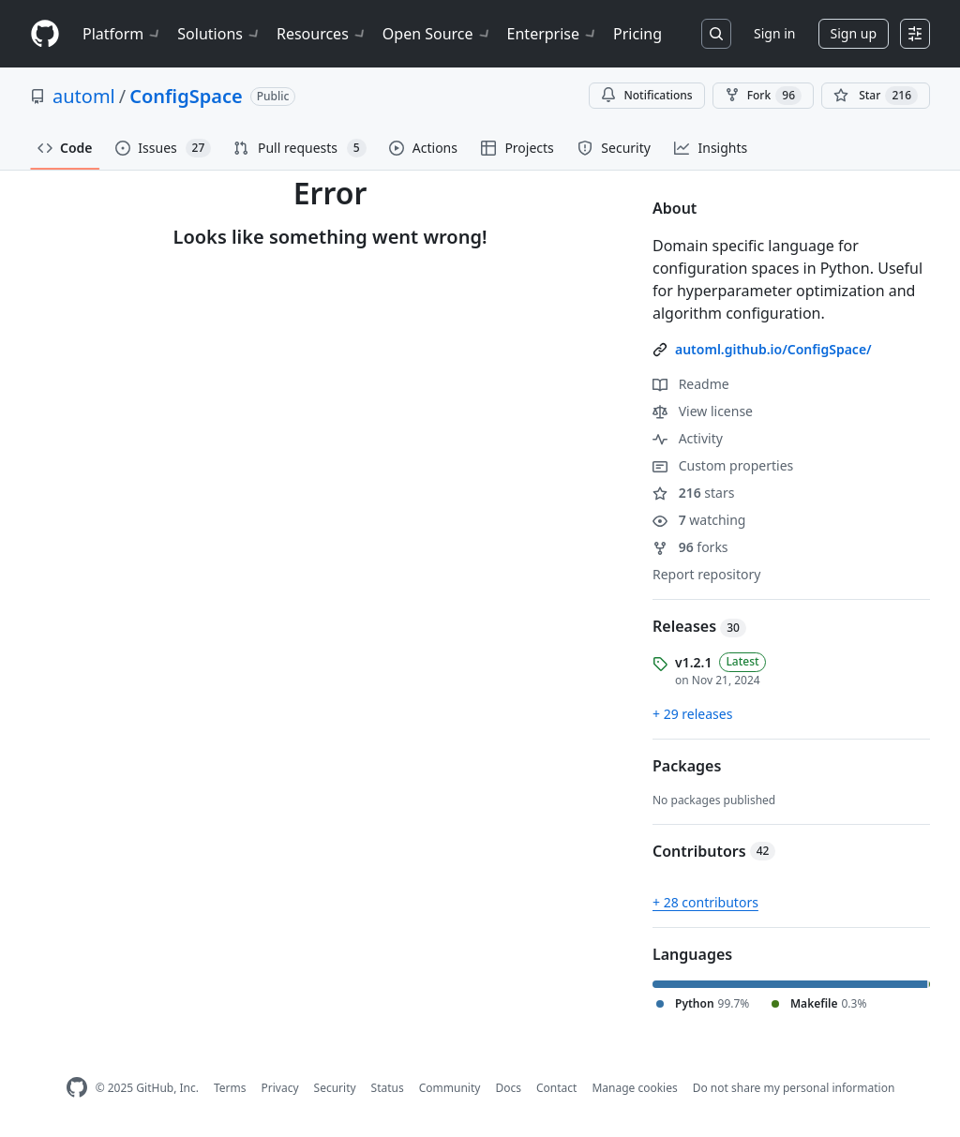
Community (450, 1088)
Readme (690, 384)
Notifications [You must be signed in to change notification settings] (646, 95)
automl (83, 96)
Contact (556, 1088)
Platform (122, 33)
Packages (686, 766)
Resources (322, 33)
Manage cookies (634, 1088)
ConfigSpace (185, 96)
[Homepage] (45, 34)
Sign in (774, 33)
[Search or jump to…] (716, 34)
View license (702, 411)
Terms (230, 1088)
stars (693, 492)
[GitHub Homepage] (77, 1088)
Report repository (706, 574)
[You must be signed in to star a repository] (875, 95)
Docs (508, 1088)
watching (698, 520)
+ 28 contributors (705, 902)
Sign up (854, 33)
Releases (699, 626)
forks (690, 547)
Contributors (713, 851)
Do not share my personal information (794, 1088)
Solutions (219, 33)
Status (387, 1088)
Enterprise (552, 33)
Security (335, 1088)
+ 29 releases (692, 714)
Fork (763, 95)
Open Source (437, 33)
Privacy (280, 1088)
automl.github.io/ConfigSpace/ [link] (773, 349)
